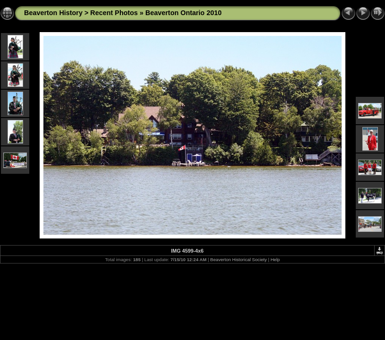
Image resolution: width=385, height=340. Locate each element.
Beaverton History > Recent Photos (81, 13)
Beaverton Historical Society (238, 259)
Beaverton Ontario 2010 (183, 13)
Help (275, 259)
